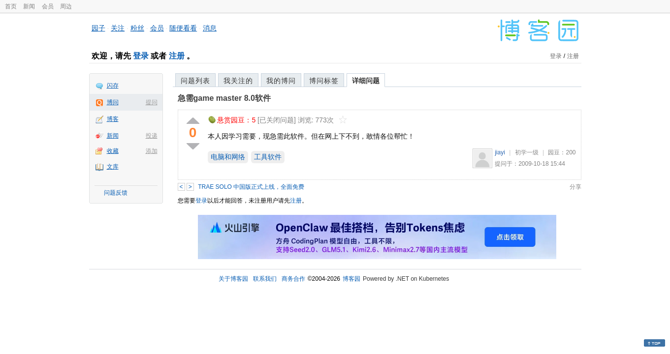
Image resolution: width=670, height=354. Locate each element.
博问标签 (324, 81)
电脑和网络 (228, 157)
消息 (210, 28)
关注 (118, 28)
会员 (48, 6)
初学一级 (527, 152)
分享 (575, 186)
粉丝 (137, 28)
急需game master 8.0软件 (224, 98)
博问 (113, 102)
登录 (141, 56)
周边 (66, 6)
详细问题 (366, 81)
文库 (113, 166)
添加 (152, 151)
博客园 (351, 278)
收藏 (113, 151)
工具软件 (268, 157)
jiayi (500, 152)
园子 (98, 28)
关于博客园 (233, 278)
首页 (11, 6)
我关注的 (238, 81)
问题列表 (195, 81)
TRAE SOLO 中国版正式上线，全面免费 (251, 186)
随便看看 (183, 28)
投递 (152, 135)
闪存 (113, 85)
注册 (177, 56)
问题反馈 (116, 192)
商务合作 (293, 278)
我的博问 (281, 81)
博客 (113, 119)
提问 (152, 102)
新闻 (29, 6)
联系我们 (265, 278)
